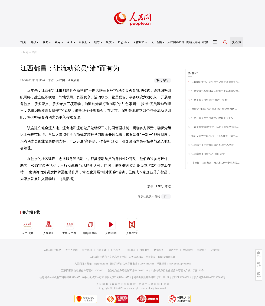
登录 (239, 42)
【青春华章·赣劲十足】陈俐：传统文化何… (215, 127)
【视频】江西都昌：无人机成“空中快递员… (216, 163)
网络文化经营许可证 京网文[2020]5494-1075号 (107, 277)
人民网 (24, 52)
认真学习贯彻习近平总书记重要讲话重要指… (216, 82)
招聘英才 (101, 250)
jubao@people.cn (166, 256)
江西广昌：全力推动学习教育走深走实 (212, 118)
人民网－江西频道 (68, 80)
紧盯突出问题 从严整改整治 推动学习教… (214, 109)
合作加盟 (130, 250)
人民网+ (48, 226)
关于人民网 (71, 250)
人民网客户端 (176, 42)
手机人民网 (69, 226)
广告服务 (116, 250)
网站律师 (188, 250)
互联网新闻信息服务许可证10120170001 (82, 270)
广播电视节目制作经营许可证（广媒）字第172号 (177, 270)
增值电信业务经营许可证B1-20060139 (127, 270)
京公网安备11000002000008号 (209, 277)
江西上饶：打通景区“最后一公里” (209, 100)
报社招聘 (87, 250)
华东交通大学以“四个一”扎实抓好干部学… (214, 136)
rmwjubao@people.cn (180, 263)
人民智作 (132, 226)
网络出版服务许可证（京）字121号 (152, 277)
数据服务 (159, 250)
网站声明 (173, 250)
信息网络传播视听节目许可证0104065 (60, 277)
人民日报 (27, 226)
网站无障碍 (193, 42)
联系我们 (216, 250)
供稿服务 (144, 250)
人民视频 (111, 226)
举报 (205, 42)
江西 (34, 52)
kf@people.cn (101, 263)
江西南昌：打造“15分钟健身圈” (208, 154)
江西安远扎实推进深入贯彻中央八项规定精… (216, 91)
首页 (23, 42)
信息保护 (202, 250)
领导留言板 (90, 226)
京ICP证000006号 (182, 277)
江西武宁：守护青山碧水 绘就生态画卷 (212, 145)
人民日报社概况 (52, 250)
